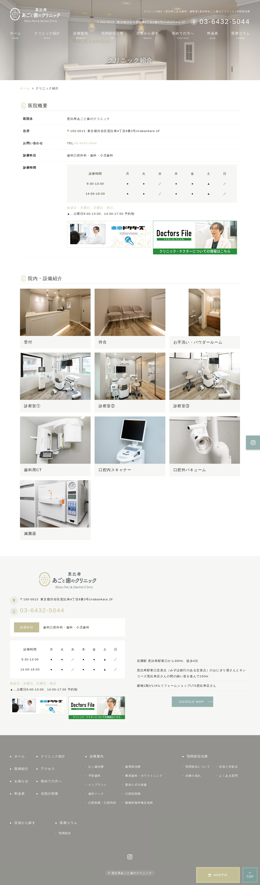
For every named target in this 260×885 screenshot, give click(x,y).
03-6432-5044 (86, 143)
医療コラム (240, 35)
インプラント (97, 784)
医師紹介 (21, 768)
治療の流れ (193, 775)
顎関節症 (65, 833)
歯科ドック (96, 793)
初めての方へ (183, 35)
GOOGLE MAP (191, 701)
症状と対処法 (228, 766)
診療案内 (80, 35)
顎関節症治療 (112, 35)
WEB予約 (218, 875)
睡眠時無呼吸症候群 (139, 802)
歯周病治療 (133, 766)
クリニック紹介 (47, 35)
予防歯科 (94, 775)
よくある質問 (228, 775)
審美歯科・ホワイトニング (143, 775)
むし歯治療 (96, 766)
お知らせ (21, 781)
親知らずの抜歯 (136, 784)
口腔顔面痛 (133, 793)
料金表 (212, 35)
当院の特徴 (49, 793)
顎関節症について (197, 766)
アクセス (48, 768)
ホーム (15, 35)
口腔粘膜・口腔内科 (102, 802)
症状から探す (148, 35)
